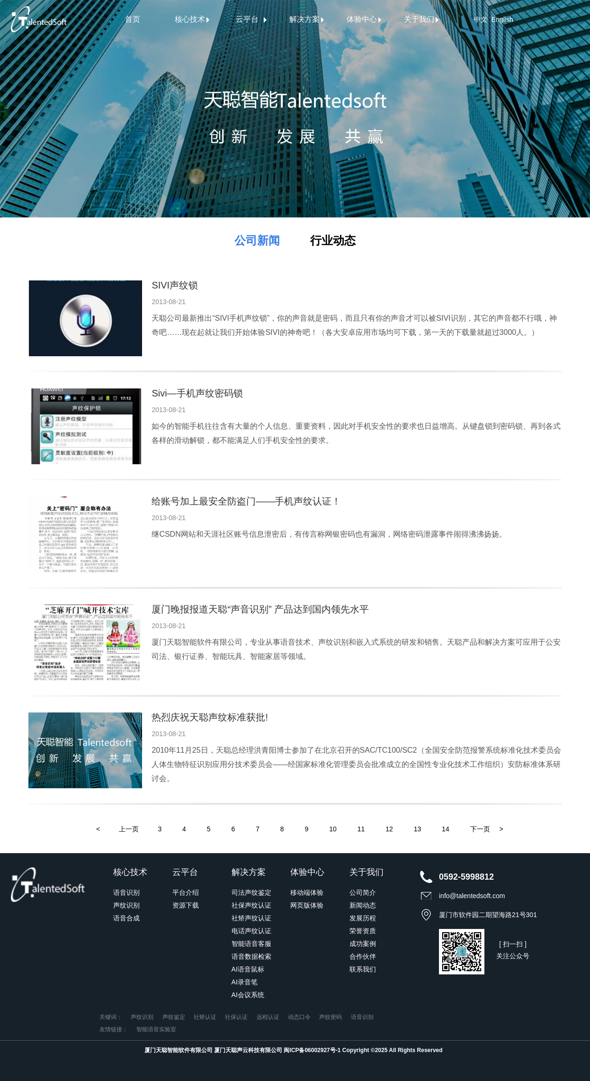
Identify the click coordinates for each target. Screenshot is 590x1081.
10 (333, 829)
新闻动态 (362, 905)
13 (417, 829)
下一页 (480, 829)
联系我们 (362, 969)
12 (389, 829)
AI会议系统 (248, 995)
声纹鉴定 (173, 1017)
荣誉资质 (362, 931)
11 (361, 829)
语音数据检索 (251, 956)
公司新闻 (257, 240)
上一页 (129, 829)
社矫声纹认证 (251, 918)
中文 (480, 19)
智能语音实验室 (156, 1029)
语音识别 (126, 892)
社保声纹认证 (251, 905)
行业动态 (333, 240)
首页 (132, 19)
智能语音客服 (251, 943)
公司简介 (362, 892)
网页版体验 (306, 905)
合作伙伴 (362, 956)
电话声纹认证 (251, 931)
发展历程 (362, 918)
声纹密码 (330, 1017)
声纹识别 (126, 905)
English (502, 19)
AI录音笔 (245, 982)
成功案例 (362, 943)
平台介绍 (185, 892)
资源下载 (185, 905)
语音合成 (126, 918)
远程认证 (268, 1017)
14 (445, 829)
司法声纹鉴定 (251, 892)
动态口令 (299, 1017)
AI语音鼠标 (248, 969)
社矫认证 (205, 1017)
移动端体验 (306, 892)
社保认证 (236, 1017)
